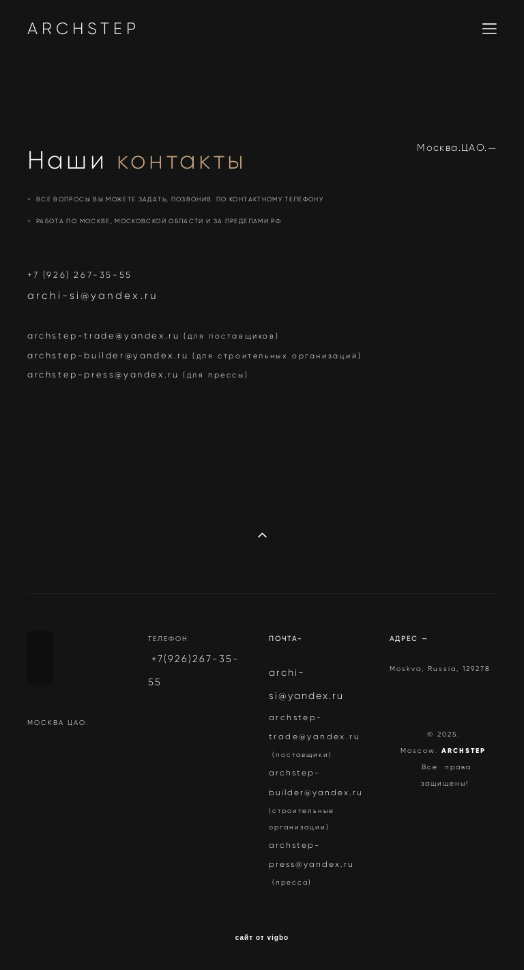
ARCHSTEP (83, 28)
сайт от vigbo (262, 938)
